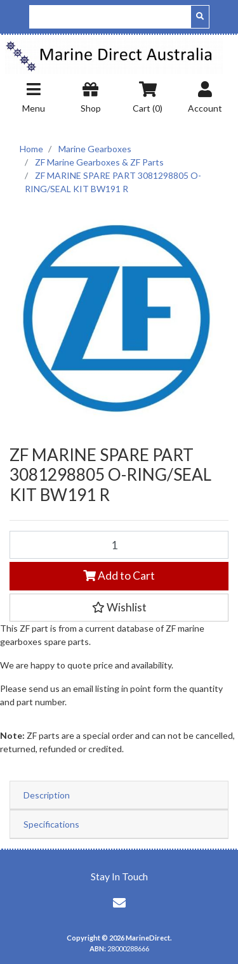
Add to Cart (119, 575)
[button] (119, 608)
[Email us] (119, 902)
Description (46, 795)
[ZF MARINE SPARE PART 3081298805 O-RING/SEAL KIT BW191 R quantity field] (119, 545)
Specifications (51, 824)
